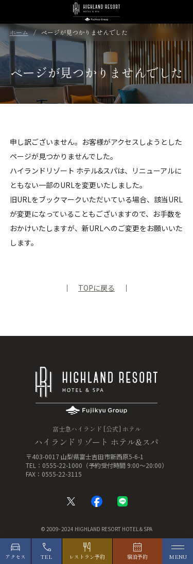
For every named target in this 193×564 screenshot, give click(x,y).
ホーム (19, 32)
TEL (46, 556)
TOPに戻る (96, 288)
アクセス (15, 556)
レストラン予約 (87, 556)
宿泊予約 (137, 556)
